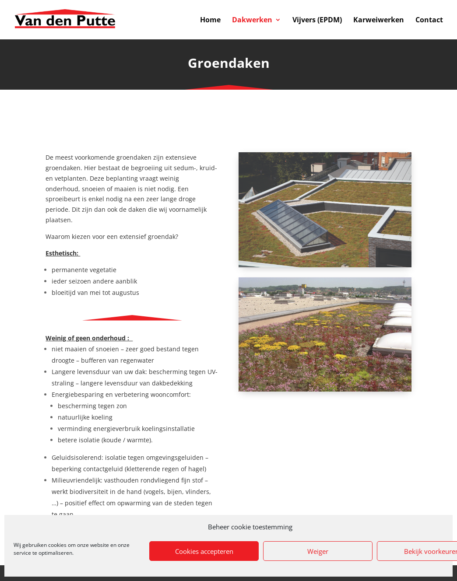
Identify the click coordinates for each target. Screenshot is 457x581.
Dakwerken (252, 20)
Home (210, 20)
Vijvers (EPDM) (317, 20)
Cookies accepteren (204, 551)
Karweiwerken (378, 20)
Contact (429, 20)
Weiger (317, 551)
